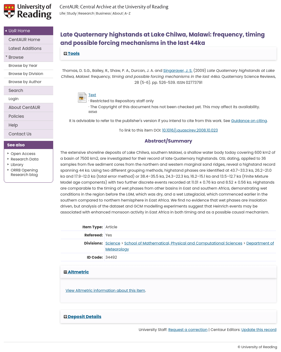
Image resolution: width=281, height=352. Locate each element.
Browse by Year (23, 65)
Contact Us (20, 134)
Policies (16, 116)
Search (16, 90)
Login (14, 98)
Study (72, 14)
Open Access (23, 153)
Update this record (258, 329)
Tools (72, 53)
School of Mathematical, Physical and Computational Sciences (183, 243)
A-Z (127, 14)
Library (17, 164)
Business (103, 14)
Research (86, 14)
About (24, 107)
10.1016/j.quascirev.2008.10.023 (190, 130)
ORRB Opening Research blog (24, 172)
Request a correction (188, 329)
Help (13, 125)
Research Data (24, 159)
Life (62, 14)
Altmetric (76, 272)
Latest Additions (25, 48)
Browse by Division (26, 73)
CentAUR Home (24, 40)
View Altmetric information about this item (105, 290)
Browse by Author (25, 82)
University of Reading (32, 14)
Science (112, 243)
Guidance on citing (249, 120)
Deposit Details (82, 317)
